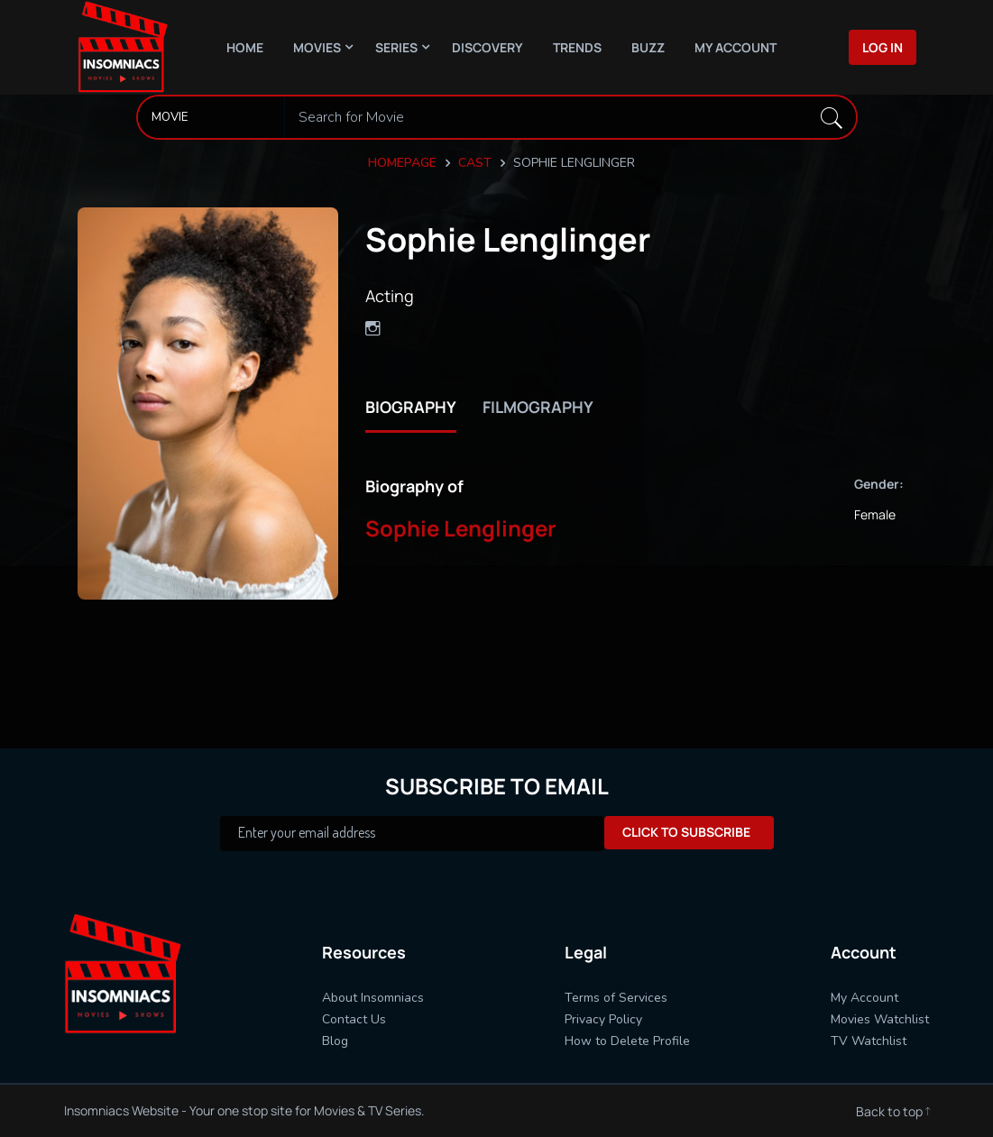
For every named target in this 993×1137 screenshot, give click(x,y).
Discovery (487, 47)
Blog (335, 1041)
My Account (735, 47)
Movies (317, 47)
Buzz (648, 47)
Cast (475, 162)
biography (411, 406)
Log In (882, 47)
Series (396, 47)
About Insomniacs (373, 997)
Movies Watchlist (880, 1019)
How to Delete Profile (627, 1041)
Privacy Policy (603, 1019)
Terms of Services (616, 997)
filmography (540, 406)
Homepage (402, 162)
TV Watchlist (868, 1041)
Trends (577, 47)
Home (244, 47)
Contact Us (354, 1019)
